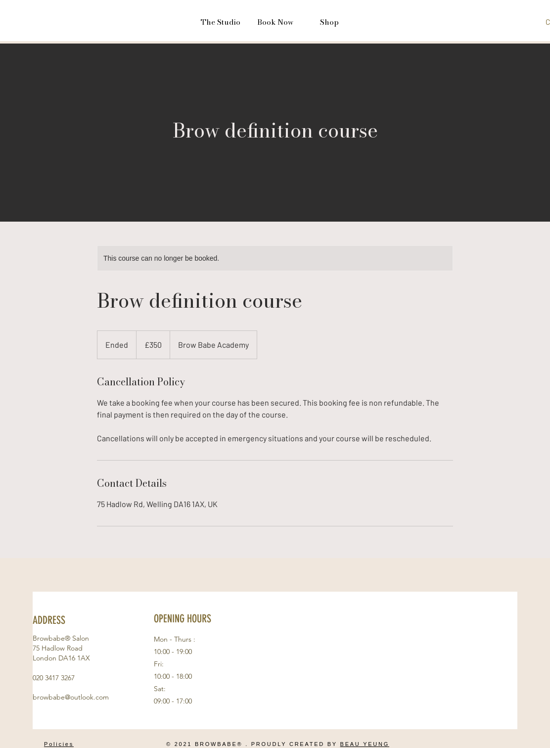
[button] (220, 22)
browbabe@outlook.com (71, 697)
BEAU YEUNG (364, 744)
